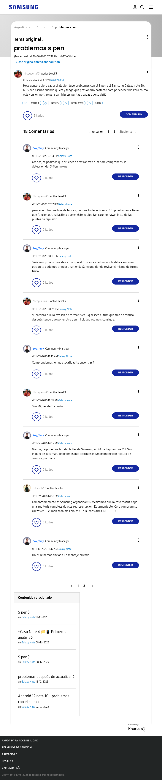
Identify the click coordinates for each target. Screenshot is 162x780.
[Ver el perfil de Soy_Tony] (38, 148)
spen (98, 103)
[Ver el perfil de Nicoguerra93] (32, 73)
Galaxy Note (57, 79)
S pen (22, 612)
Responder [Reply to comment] (125, 176)
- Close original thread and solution (37, 62)
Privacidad (9, 754)
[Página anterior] (96, 131)
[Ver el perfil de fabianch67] (39, 488)
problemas (77, 103)
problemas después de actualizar (45, 676)
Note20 (55, 103)
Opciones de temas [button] (141, 37)
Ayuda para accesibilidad (20, 740)
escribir (35, 103)
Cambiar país (11, 768)
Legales (7, 761)
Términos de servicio (17, 747)
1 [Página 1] (108, 131)
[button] (141, 73)
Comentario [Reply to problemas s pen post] (134, 114)
